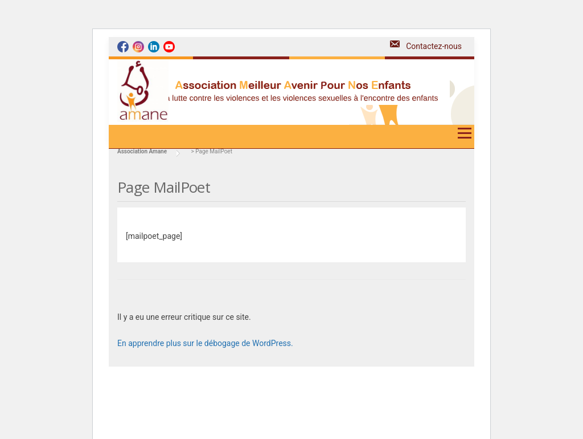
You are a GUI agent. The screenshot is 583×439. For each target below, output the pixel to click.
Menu (464, 137)
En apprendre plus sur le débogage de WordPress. (205, 343)
